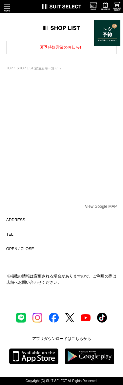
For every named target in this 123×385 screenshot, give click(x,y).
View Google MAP (101, 206)
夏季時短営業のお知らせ (61, 47)
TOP (9, 68)
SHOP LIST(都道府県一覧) (36, 68)
